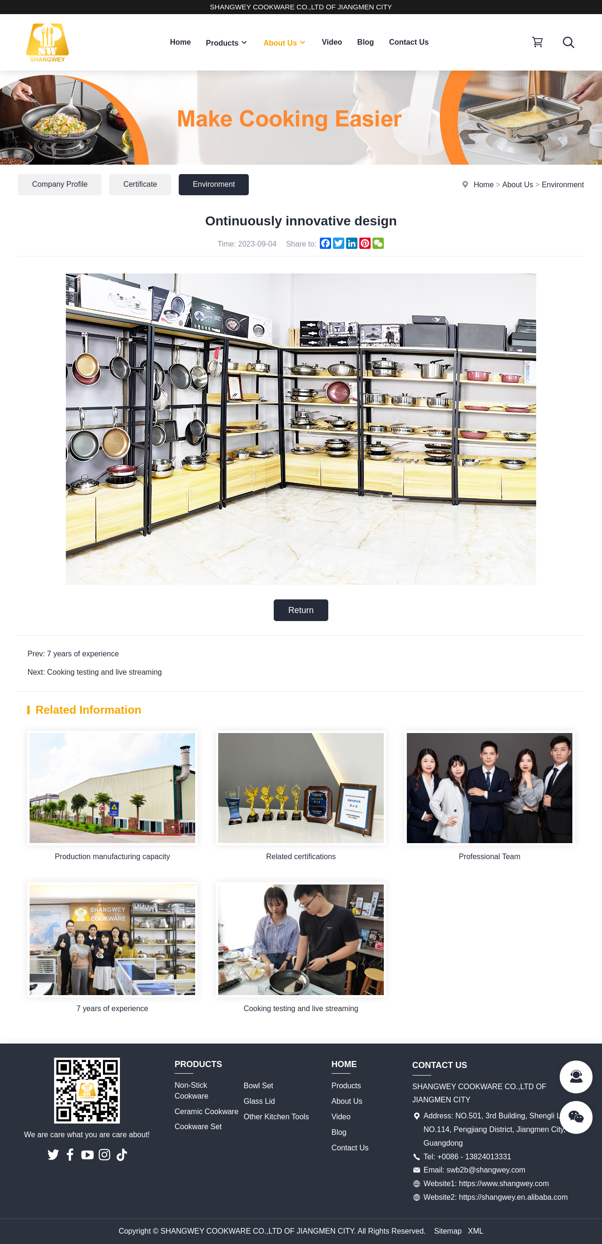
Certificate (141, 184)
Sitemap (448, 1231)
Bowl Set (258, 1086)
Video (332, 42)
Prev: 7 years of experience (73, 654)
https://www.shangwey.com (504, 1184)
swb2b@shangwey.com (485, 1170)
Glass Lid (259, 1102)
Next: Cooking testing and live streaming (94, 672)
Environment (563, 185)
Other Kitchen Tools (276, 1117)
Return (301, 610)
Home (180, 42)
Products (227, 42)
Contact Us (408, 42)
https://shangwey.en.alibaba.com (513, 1197)
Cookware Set (198, 1127)
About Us (285, 42)
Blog (365, 42)
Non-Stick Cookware (191, 1091)
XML (475, 1231)
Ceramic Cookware (206, 1112)
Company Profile (59, 184)
